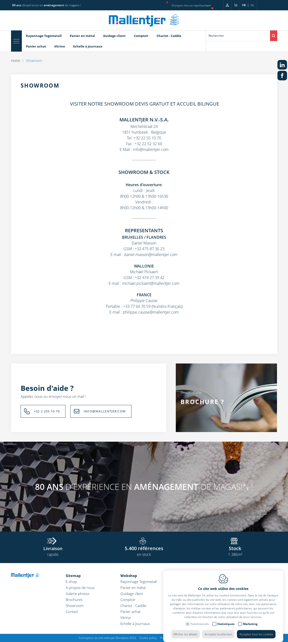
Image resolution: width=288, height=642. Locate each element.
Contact (72, 611)
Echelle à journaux (135, 623)
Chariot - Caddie (133, 605)
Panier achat (130, 611)
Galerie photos (77, 593)
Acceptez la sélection (218, 629)
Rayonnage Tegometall (138, 581)
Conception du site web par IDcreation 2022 (107, 638)
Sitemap (73, 575)
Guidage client (131, 593)
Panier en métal (133, 587)
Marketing (250, 619)
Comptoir (127, 599)
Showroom (74, 605)
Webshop (128, 575)
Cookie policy (148, 638)
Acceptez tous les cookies (256, 629)
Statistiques (226, 619)
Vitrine (125, 617)
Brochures (74, 599)
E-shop (71, 581)
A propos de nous (80, 587)
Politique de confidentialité (177, 638)
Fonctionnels (199, 619)
